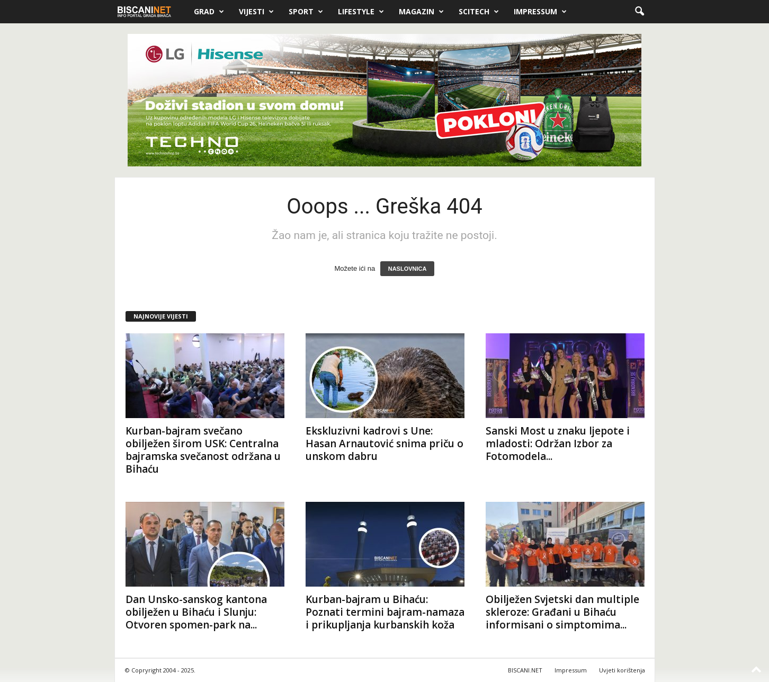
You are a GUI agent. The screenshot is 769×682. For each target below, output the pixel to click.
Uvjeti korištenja (622, 670)
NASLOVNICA (407, 268)
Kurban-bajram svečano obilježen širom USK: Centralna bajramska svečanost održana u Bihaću (203, 450)
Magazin (421, 11)
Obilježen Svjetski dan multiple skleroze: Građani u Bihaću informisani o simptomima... (562, 612)
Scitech (479, 11)
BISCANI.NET (525, 670)
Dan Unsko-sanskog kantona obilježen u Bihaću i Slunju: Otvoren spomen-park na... (196, 612)
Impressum (540, 11)
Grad (209, 11)
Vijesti (256, 11)
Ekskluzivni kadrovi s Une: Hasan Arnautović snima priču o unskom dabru (384, 443)
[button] (639, 11)
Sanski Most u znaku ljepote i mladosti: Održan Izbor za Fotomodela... (558, 443)
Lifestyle (361, 11)
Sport (306, 11)
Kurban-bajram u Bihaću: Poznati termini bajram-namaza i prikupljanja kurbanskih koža (385, 612)
